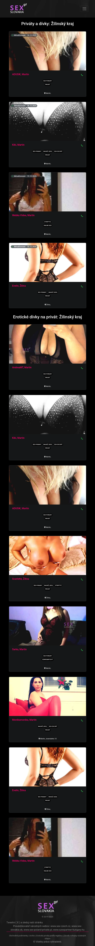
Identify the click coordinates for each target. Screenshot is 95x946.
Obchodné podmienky (18, 936)
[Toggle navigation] (84, 9)
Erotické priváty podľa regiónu (49, 936)
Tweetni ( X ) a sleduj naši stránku (25, 922)
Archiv (32, 936)
